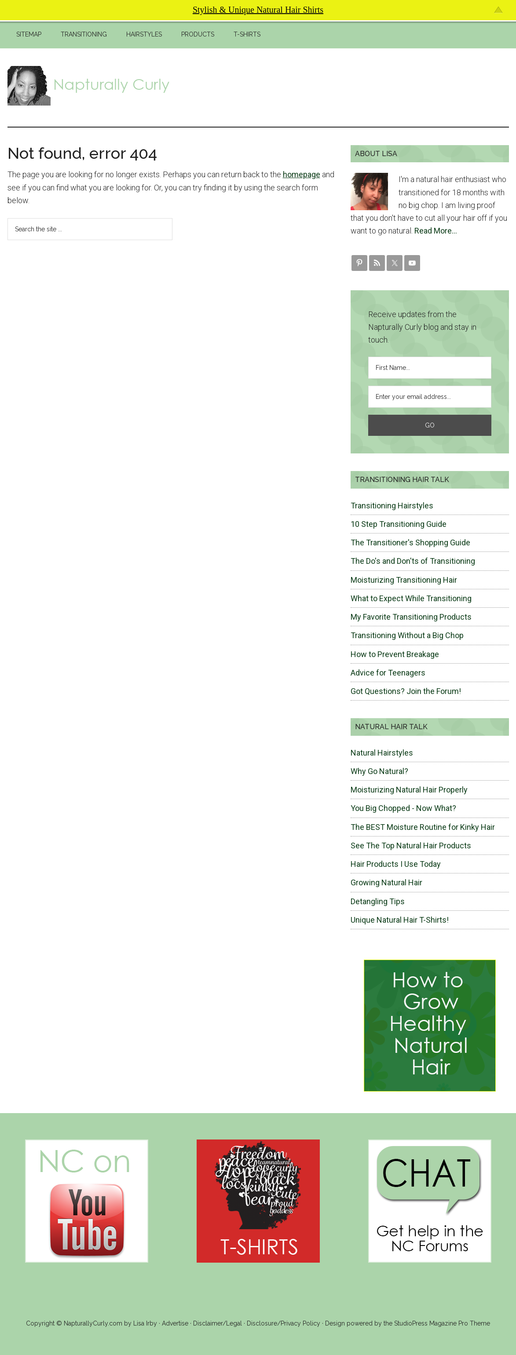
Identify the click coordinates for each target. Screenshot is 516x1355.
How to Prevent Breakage (395, 654)
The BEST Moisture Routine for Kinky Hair (423, 827)
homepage (301, 174)
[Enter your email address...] (429, 397)
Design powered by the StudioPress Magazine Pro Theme (407, 1323)
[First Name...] (429, 368)
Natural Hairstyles (382, 752)
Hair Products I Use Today (396, 864)
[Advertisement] (349, 86)
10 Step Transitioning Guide (398, 524)
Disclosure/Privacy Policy (283, 1323)
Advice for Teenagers (388, 672)
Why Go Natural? (379, 771)
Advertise (175, 1323)
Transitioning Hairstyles (392, 505)
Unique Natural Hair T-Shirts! (400, 919)
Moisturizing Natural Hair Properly (409, 789)
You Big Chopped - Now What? (403, 808)
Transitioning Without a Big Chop (407, 635)
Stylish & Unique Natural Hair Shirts (258, 10)
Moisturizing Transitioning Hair (404, 579)
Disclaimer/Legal (217, 1323)
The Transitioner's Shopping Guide (410, 542)
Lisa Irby (145, 1323)
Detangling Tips (378, 901)
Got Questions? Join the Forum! (406, 691)
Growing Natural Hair (386, 882)
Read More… (435, 230)
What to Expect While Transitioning (411, 598)
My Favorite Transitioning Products (411, 616)
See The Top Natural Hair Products (411, 845)
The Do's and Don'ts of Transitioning (413, 561)
